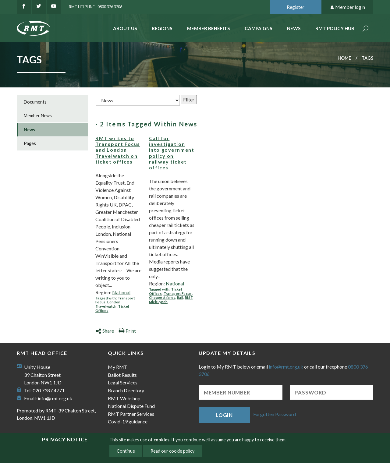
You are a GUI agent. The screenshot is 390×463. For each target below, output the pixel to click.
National (121, 292)
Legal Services (122, 382)
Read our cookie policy (172, 451)
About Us (125, 28)
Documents (35, 101)
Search (365, 29)
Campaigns (258, 28)
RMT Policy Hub (334, 28)
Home (344, 58)
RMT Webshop (124, 398)
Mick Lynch (158, 302)
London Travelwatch (107, 304)
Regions (162, 28)
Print (127, 331)
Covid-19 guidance (127, 421)
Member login (347, 7)
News (294, 28)
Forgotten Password (274, 414)
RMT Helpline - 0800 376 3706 (95, 6)
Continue (126, 451)
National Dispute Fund (131, 406)
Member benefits (208, 28)
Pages (30, 143)
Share (104, 331)
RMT (189, 297)
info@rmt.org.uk (55, 398)
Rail (180, 297)
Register (295, 7)
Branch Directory (126, 390)
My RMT (117, 367)
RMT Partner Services (131, 414)
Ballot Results (122, 375)
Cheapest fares (162, 297)
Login (224, 415)
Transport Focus (178, 293)
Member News (38, 115)
